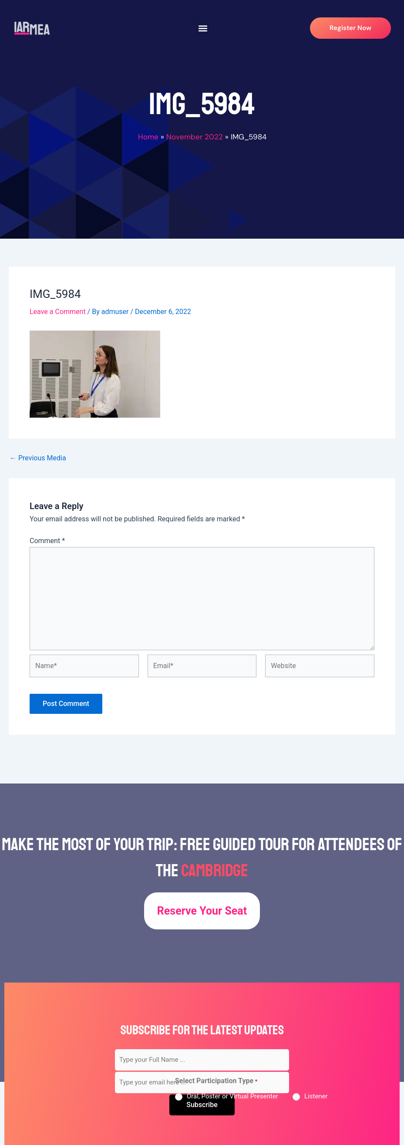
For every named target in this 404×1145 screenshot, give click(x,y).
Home (148, 137)
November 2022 (194, 137)
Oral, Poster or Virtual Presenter (232, 1096)
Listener (316, 1096)
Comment (47, 541)
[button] (202, 28)
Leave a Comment (58, 311)
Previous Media (38, 458)
